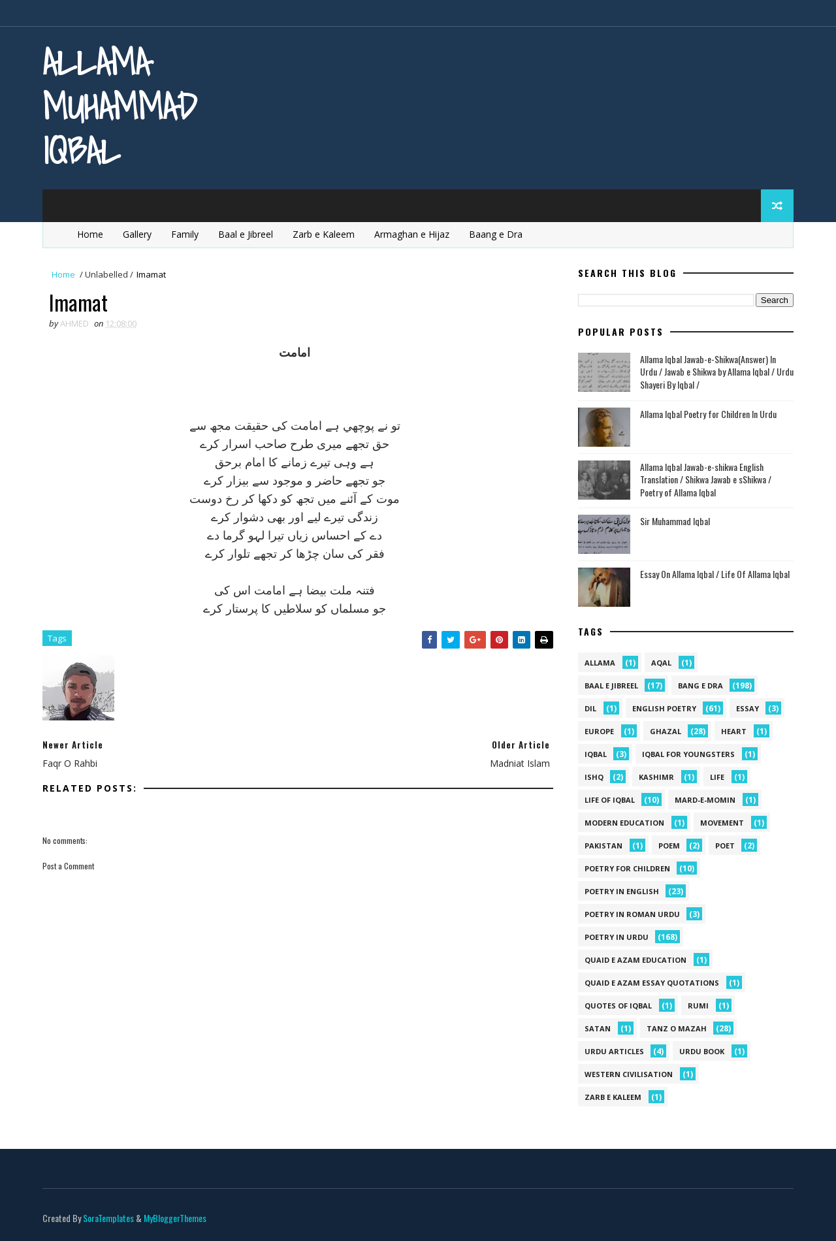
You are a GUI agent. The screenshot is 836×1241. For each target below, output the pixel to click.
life (717, 777)
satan (598, 1028)
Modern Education (624, 823)
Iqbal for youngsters (688, 754)
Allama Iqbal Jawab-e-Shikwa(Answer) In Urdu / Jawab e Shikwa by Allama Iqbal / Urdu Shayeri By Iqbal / (717, 371)
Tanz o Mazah (677, 1028)
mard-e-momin (705, 800)
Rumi (698, 1005)
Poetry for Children (627, 868)
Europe (599, 731)
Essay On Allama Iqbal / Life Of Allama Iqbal (715, 574)
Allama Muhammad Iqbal (119, 106)
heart (734, 731)
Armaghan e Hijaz (411, 234)
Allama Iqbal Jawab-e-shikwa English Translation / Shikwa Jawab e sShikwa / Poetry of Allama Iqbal (705, 479)
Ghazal (665, 731)
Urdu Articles (614, 1051)
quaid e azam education (635, 960)
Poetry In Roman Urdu (632, 914)
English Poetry (664, 708)
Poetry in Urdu (617, 937)
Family (185, 234)
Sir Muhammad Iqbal (675, 521)
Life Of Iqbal (610, 800)
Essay (747, 708)
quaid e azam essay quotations (652, 983)
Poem (669, 845)
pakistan (603, 845)
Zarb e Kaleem (324, 234)
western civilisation (629, 1074)
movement (722, 823)
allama (600, 663)
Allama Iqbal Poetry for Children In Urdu (708, 414)
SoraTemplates (108, 1218)
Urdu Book (701, 1051)
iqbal (596, 754)
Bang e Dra (700, 685)
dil (590, 708)
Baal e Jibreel (245, 234)
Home (90, 234)
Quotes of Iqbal (618, 1005)
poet (725, 845)
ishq (594, 777)
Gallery (137, 234)
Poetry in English (622, 891)
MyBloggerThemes (175, 1218)
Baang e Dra (495, 234)
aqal (661, 663)
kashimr (656, 777)
